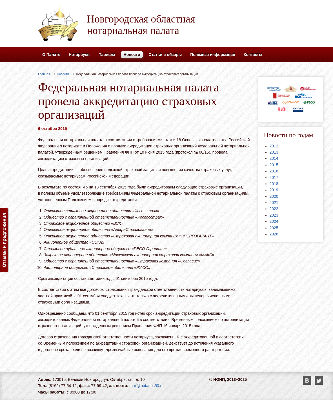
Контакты (253, 54)
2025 (274, 228)
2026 (274, 234)
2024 (274, 221)
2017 (274, 177)
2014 (274, 158)
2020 (274, 196)
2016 (274, 171)
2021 (274, 202)
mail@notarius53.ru (146, 385)
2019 (274, 190)
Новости (132, 54)
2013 (274, 152)
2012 (274, 146)
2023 (274, 215)
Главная (44, 74)
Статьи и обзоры (165, 54)
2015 (274, 165)
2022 (274, 208)
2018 (274, 183)
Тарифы (107, 54)
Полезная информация (212, 54)
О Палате (51, 54)
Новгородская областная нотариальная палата (141, 24)
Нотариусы (79, 54)
